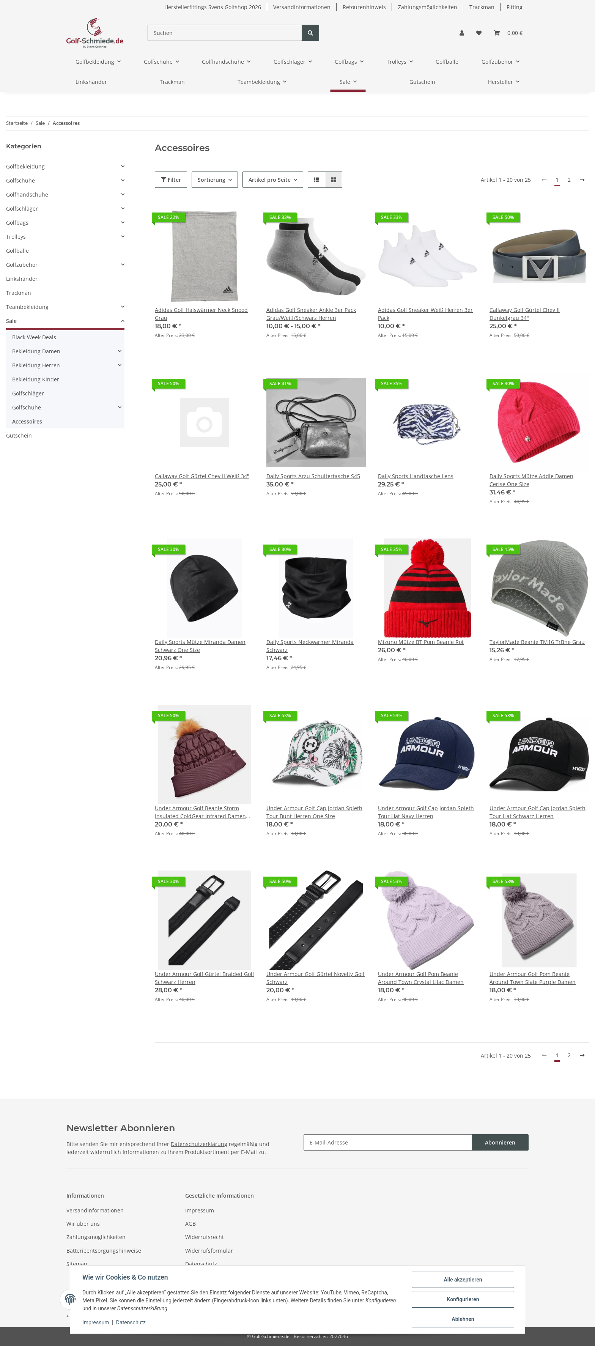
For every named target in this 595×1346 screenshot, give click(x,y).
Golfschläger (22, 208)
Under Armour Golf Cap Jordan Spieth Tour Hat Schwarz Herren (538, 812)
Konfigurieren (463, 1299)
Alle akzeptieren (463, 1280)
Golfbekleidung (25, 166)
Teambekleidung (27, 306)
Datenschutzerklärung (199, 1144)
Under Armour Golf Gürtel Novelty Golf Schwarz (315, 977)
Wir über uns (83, 1223)
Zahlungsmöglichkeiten (427, 7)
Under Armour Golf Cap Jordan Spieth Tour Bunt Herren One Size (314, 812)
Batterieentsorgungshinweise (103, 1250)
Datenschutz (201, 1263)
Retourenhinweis (364, 7)
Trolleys (16, 236)
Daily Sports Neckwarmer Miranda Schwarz (310, 645)
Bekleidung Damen (36, 351)
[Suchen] (225, 33)
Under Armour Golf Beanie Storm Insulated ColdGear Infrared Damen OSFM (200, 812)
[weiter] (582, 179)
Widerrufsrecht (204, 1237)
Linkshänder (22, 278)
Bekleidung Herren (36, 365)
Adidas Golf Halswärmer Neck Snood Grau (201, 313)
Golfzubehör (22, 264)
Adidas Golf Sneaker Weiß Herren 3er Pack (425, 313)
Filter (171, 179)
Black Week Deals (34, 337)
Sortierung (211, 179)
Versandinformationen (302, 7)
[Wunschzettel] (479, 33)
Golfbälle (17, 250)
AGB (190, 1223)
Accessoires (27, 421)
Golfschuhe (20, 180)
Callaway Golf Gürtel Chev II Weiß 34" (202, 476)
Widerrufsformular (209, 1250)
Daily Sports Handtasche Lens (415, 476)
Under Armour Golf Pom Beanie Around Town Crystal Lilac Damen (421, 977)
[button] (461, 33)
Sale (11, 320)
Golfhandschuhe (27, 194)
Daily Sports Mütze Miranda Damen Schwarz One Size (200, 645)
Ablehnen (463, 1319)
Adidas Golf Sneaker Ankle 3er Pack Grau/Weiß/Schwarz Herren (311, 313)
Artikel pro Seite (270, 179)
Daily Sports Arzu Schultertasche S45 (313, 476)
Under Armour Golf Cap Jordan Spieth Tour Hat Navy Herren (426, 812)
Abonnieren (500, 1142)
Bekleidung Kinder (35, 379)
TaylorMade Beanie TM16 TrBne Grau (537, 641)
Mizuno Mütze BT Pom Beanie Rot (421, 641)
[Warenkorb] (508, 33)
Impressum (199, 1210)
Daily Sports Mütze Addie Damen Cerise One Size (531, 480)
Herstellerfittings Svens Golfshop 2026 (212, 7)
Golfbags (17, 222)
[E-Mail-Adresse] (388, 1142)
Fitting (515, 7)
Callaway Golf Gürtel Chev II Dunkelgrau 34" (525, 313)
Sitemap (76, 1263)
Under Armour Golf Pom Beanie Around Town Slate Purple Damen (533, 977)
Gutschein (19, 435)
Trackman (481, 7)
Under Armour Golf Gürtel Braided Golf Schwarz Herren (204, 977)
